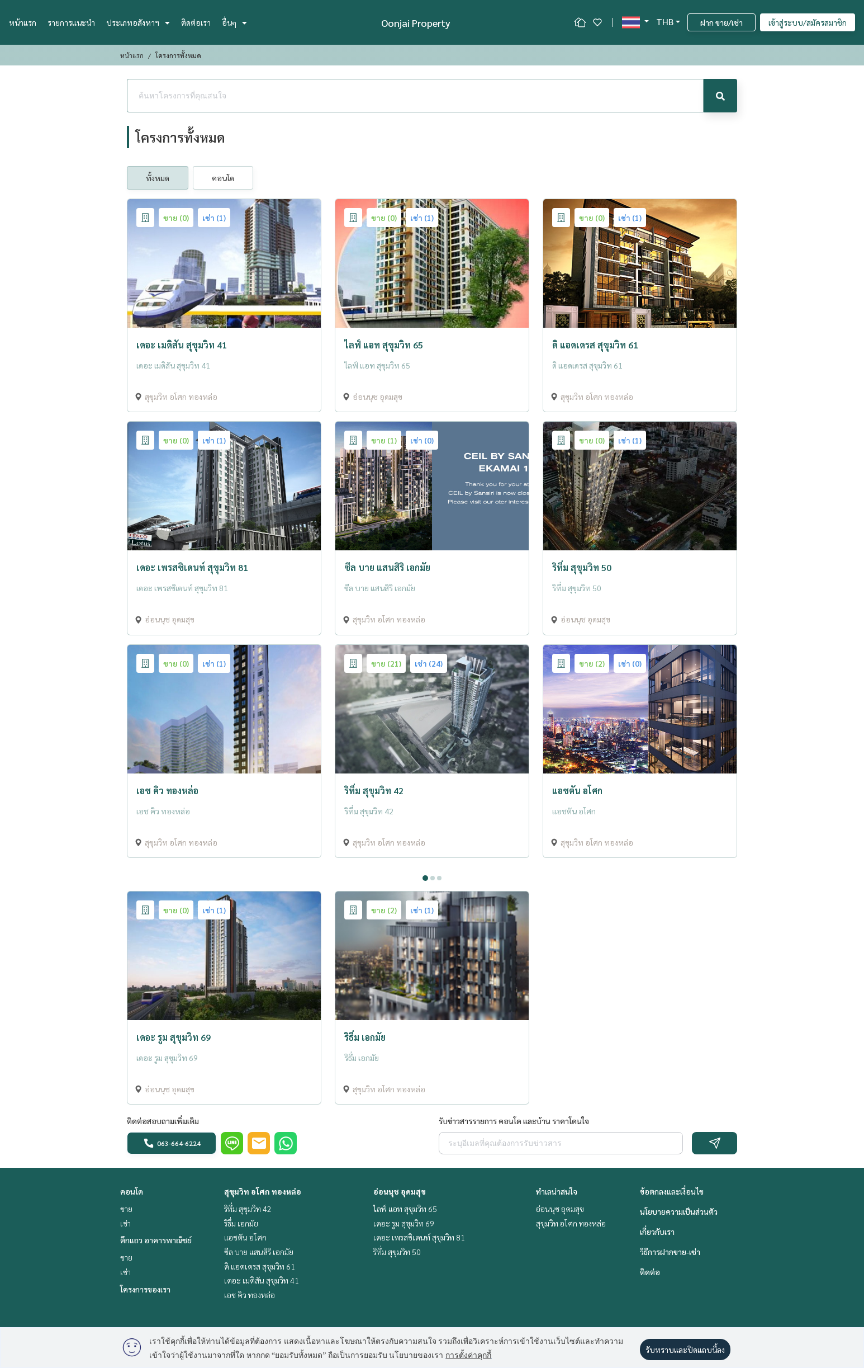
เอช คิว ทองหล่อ (249, 1295)
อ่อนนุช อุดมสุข (399, 1191)
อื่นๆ (234, 22)
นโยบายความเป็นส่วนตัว (679, 1211)
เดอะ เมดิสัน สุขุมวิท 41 (261, 1280)
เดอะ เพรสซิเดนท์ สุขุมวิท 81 (419, 1237)
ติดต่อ (650, 1272)
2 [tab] (432, 878)
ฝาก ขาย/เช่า (721, 22)
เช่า (125, 1223)
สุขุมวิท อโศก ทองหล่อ (262, 1191)
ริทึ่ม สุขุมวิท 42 (248, 1209)
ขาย (126, 1209)
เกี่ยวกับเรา (657, 1232)
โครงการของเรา (145, 1289)
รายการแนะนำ (71, 22)
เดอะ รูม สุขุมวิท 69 (403, 1223)
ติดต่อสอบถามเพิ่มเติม (163, 1121)
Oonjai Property (415, 22)
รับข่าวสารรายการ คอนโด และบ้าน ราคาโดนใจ (514, 1121)
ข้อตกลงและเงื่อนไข (672, 1191)
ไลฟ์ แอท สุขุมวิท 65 (405, 1209)
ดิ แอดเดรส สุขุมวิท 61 (259, 1266)
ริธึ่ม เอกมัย (241, 1223)
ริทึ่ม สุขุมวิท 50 (397, 1252)
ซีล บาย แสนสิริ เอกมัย (258, 1252)
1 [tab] (425, 878)
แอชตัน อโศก (245, 1237)
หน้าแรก (22, 22)
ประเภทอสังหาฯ (138, 22)
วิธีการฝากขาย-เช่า (670, 1252)
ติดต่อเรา (196, 22)
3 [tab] (439, 878)
